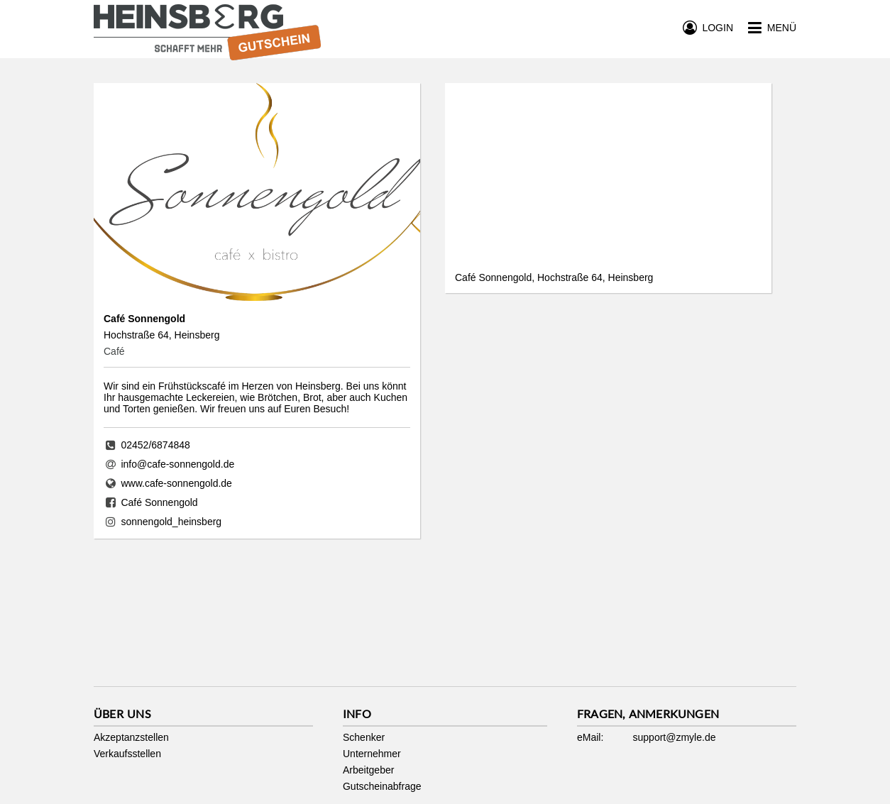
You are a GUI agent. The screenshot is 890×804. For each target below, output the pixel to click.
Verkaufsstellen (127, 753)
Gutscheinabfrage (382, 786)
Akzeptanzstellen (131, 737)
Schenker (364, 737)
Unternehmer (372, 753)
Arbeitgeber (368, 770)
